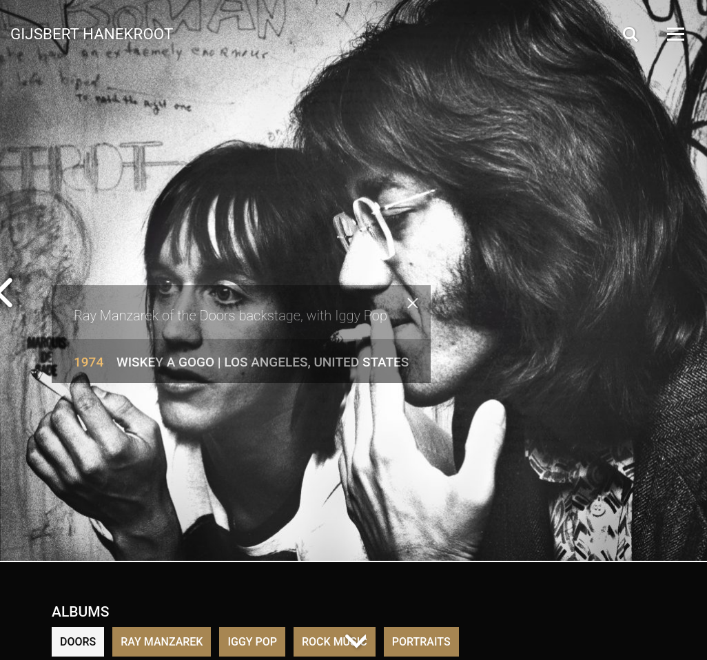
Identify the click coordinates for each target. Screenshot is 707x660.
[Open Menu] (675, 34)
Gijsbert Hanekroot (91, 33)
